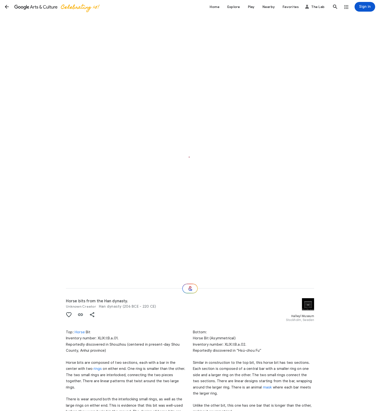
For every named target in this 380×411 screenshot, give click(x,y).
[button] (7, 7)
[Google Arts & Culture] (56, 7)
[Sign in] (365, 7)
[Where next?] (190, 288)
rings (98, 368)
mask (267, 387)
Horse (80, 332)
